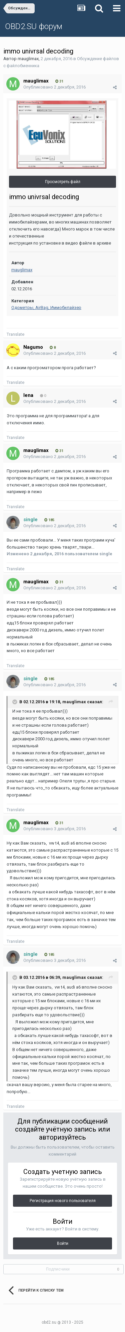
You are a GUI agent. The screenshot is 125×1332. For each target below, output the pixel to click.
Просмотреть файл (62, 181)
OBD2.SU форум (33, 26)
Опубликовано (54, 87)
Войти (62, 1243)
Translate (15, 334)
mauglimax (28, 58)
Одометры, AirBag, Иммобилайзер (46, 307)
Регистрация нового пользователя (63, 1200)
